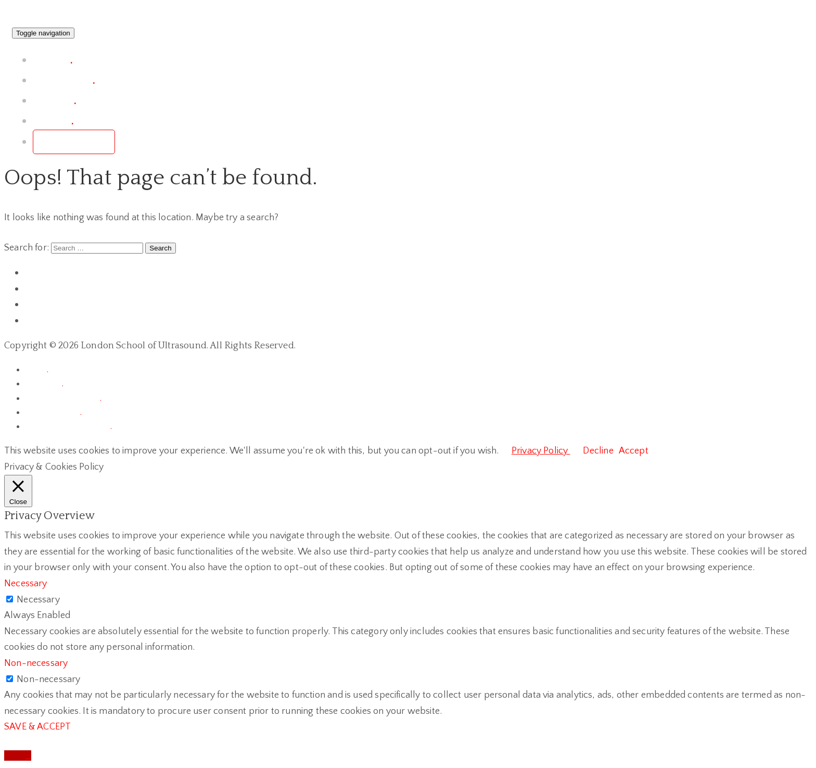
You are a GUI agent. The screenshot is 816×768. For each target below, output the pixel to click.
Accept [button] (633, 451)
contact (53, 121)
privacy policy (53, 412)
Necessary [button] (25, 583)
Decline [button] (598, 451)
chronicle (44, 383)
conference (64, 80)
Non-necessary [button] (36, 663)
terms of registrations (68, 426)
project (52, 60)
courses (54, 100)
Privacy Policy (541, 451)
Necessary (38, 600)
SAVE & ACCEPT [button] (37, 727)
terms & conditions (63, 398)
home (36, 369)
